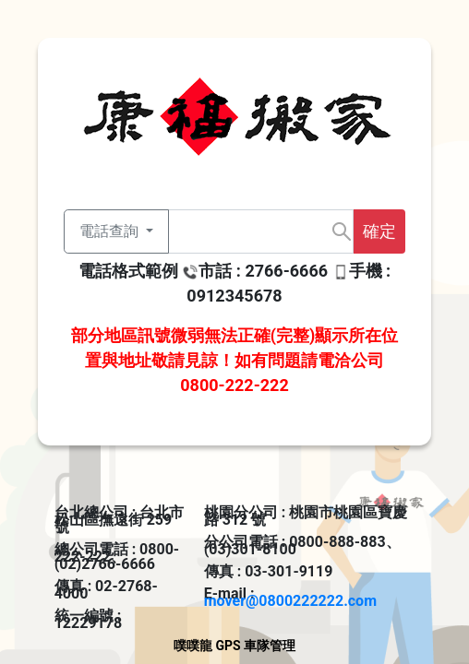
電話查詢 (110, 231)
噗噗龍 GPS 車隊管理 (234, 645)
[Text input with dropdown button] (261, 231)
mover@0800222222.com (290, 601)
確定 (379, 231)
